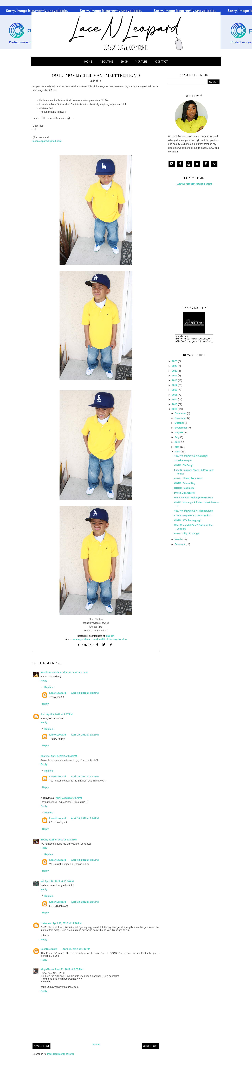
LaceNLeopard (57, 693)
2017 (174, 386)
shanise (45, 756)
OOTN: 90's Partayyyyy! (187, 521)
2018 (174, 381)
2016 (174, 391)
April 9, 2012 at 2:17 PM (59, 714)
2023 (174, 362)
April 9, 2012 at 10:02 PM (63, 839)
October (179, 424)
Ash (43, 714)
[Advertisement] (193, 244)
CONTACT (161, 61)
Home (88, 61)
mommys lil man (82, 639)
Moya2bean (47, 969)
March (178, 541)
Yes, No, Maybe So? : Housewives (193, 512)
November (180, 419)
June (177, 443)
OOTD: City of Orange (186, 535)
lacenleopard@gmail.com (47, 141)
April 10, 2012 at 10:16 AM (59, 881)
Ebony (44, 839)
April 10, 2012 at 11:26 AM (67, 923)
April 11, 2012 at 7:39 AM (68, 969)
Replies (48, 687)
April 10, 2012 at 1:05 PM (85, 860)
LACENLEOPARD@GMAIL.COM (194, 184)
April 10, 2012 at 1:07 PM (76, 949)
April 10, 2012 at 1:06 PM (85, 901)
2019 (174, 377)
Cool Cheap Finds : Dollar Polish (192, 517)
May (177, 448)
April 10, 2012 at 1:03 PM (85, 776)
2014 (174, 401)
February (180, 545)
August (179, 434)
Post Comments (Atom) (60, 1054)
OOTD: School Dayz (185, 484)
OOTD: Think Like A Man (188, 480)
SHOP (124, 61)
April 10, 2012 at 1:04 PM (85, 818)
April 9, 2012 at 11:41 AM (74, 672)
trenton (122, 639)
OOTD (95, 639)
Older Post (150, 1045)
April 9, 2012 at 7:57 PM (69, 798)
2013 (174, 405)
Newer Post (41, 1045)
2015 (174, 396)
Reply (44, 680)
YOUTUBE (141, 61)
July (177, 438)
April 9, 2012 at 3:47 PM (64, 756)
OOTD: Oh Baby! (183, 466)
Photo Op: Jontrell (184, 494)
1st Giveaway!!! (183, 462)
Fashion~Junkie (50, 672)
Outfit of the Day (108, 639)
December (180, 414)
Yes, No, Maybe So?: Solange (191, 457)
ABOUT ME (106, 61)
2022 (174, 367)
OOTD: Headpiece (184, 489)
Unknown (46, 923)
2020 (174, 372)
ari (42, 881)
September (181, 429)
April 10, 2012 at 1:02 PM (85, 693)
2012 (174, 410)
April (177, 453)
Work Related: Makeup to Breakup (193, 499)
